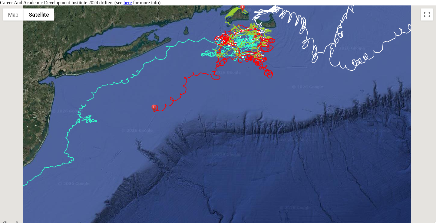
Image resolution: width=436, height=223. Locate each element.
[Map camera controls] (427, 193)
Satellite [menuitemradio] (39, 14)
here (128, 2)
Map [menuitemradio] (13, 14)
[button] (153, 108)
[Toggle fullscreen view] (427, 14)
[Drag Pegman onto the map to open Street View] (427, 215)
